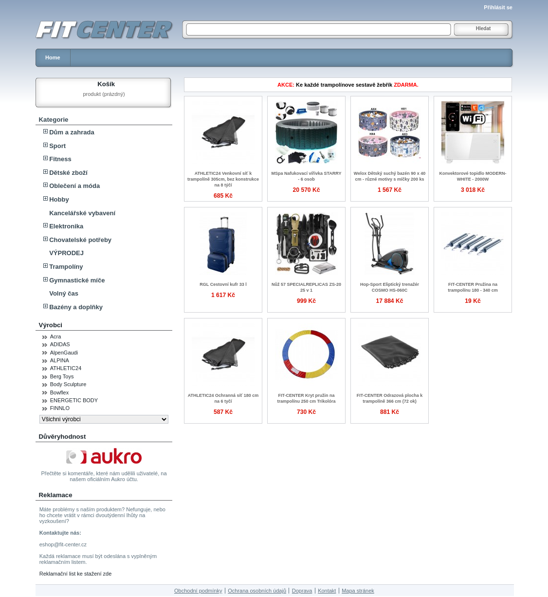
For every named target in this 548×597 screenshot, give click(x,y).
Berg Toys (62, 376)
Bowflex (59, 392)
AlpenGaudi (64, 352)
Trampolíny (66, 266)
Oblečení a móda (74, 185)
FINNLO (60, 408)
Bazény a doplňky (76, 307)
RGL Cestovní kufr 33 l (223, 284)
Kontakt (327, 591)
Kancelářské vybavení (82, 213)
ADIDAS (60, 344)
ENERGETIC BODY (74, 400)
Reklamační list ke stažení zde (75, 574)
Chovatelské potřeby (80, 239)
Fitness (60, 159)
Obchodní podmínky (198, 591)
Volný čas (63, 293)
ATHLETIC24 (66, 368)
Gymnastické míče (77, 280)
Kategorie (54, 119)
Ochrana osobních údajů (257, 591)
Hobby (59, 199)
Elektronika (66, 226)
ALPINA (59, 360)
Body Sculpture (68, 384)
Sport (57, 145)
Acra (55, 336)
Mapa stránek (358, 591)
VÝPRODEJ (66, 253)
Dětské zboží (68, 172)
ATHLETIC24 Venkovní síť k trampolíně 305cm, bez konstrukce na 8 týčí (223, 179)
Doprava (302, 591)
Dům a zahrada (71, 132)
